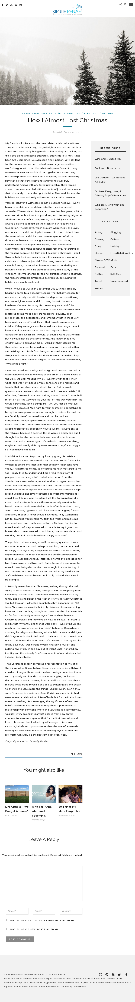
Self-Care (115, 273)
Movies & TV (102, 259)
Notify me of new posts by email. (34, 929)
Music (113, 259)
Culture (114, 238)
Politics (99, 273)
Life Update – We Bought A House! (110, 179)
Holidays (40, 113)
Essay (26, 113)
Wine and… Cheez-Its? (108, 158)
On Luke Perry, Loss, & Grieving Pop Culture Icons (110, 192)
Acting (98, 231)
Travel (98, 280)
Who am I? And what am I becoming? (42, 810)
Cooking (99, 238)
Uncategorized (119, 280)
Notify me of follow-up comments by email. (42, 920)
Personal (91, 113)
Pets (113, 266)
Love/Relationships (65, 113)
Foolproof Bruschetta (107, 167)
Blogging (115, 231)
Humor (99, 252)
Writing (107, 113)
